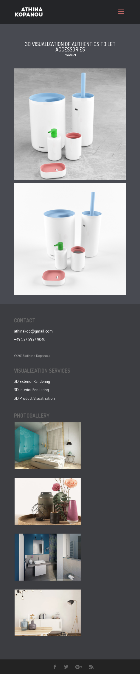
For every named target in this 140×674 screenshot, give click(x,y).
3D (16, 398)
